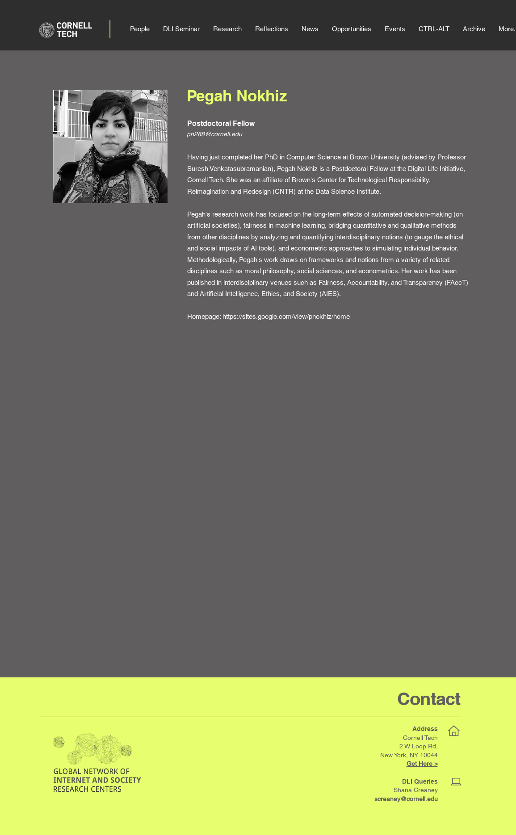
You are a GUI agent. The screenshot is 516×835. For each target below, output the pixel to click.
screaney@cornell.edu (406, 798)
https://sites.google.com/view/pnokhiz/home (286, 316)
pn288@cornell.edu (214, 134)
